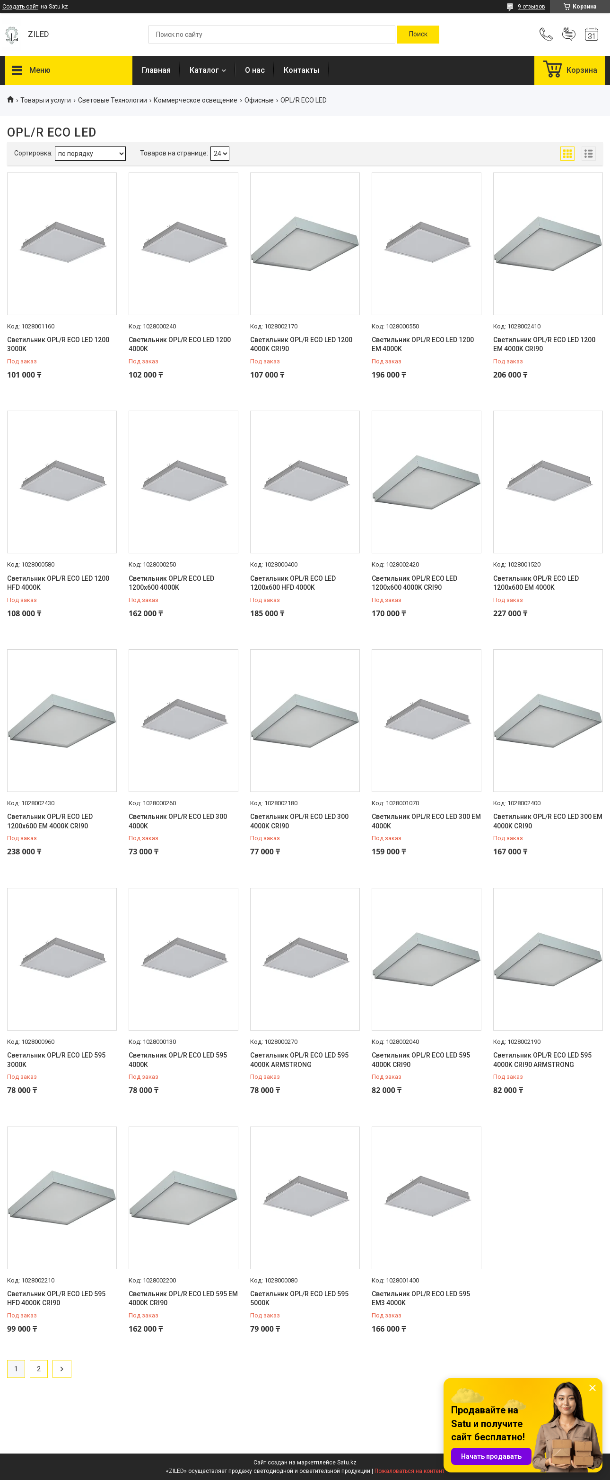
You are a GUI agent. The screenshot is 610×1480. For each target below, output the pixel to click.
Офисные (259, 100)
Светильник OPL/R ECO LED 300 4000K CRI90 (299, 821)
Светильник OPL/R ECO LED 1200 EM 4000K (423, 344)
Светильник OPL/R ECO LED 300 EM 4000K (426, 821)
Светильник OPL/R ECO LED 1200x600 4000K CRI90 (414, 583)
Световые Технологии (112, 100)
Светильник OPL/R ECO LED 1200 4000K (180, 344)
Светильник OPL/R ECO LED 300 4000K (178, 821)
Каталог (204, 70)
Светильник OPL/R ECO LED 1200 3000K (58, 344)
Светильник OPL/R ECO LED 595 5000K (299, 1298)
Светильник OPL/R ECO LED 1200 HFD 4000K (58, 583)
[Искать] (418, 34)
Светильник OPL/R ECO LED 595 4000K (178, 1059)
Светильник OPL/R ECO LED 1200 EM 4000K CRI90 (544, 344)
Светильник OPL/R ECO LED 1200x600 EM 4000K (536, 583)
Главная (156, 70)
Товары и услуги (45, 100)
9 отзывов (531, 6)
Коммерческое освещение (195, 100)
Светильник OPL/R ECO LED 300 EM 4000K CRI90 (547, 821)
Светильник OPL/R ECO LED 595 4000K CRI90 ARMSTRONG (542, 1059)
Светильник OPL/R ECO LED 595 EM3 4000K (421, 1298)
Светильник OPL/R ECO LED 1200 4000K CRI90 (301, 344)
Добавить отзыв (568, 34)
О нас (255, 70)
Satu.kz (347, 1462)
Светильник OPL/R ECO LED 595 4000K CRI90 (421, 1059)
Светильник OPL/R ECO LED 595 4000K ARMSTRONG (299, 1059)
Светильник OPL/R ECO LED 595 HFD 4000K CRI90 (56, 1298)
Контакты (302, 70)
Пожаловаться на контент (409, 1471)
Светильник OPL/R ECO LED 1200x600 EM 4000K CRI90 (50, 821)
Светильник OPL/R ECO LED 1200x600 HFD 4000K (293, 583)
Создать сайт (20, 6)
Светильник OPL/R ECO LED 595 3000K (56, 1059)
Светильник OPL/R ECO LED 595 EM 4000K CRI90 (183, 1298)
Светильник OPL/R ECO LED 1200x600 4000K (171, 583)
